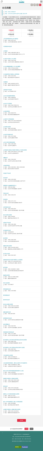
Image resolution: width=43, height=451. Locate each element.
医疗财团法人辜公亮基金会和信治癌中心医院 (14, 347)
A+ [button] (34, 5)
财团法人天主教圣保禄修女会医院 (11, 394)
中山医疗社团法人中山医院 (9, 58)
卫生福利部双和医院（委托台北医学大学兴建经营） (15, 363)
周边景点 (31, 30)
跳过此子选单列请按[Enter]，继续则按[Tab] (29, 5)
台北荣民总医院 (7, 126)
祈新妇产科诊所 (7, 222)
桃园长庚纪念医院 (7, 245)
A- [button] (32, 5)
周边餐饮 (31, 34)
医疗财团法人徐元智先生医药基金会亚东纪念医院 (15, 339)
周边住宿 (11, 34)
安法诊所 (5, 177)
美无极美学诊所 (7, 230)
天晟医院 (5, 82)
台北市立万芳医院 (7, 103)
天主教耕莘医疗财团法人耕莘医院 (11, 74)
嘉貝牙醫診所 (6, 324)
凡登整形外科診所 (7, 46)
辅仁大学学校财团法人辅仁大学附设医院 (12, 401)
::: (2, 432)
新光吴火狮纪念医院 (8, 304)
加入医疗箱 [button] (40, 5)
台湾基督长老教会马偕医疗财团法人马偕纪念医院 (15, 150)
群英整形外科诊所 (7, 318)
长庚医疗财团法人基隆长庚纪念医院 (11, 409)
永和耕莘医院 (6, 165)
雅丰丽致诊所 (6, 295)
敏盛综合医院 (6, 275)
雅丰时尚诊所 (6, 299)
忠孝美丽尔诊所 (7, 207)
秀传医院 (5, 199)
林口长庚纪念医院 (7, 214)
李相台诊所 (6, 193)
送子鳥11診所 (6, 253)
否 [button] (32, 428)
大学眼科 (5, 51)
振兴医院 (5, 238)
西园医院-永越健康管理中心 (9, 185)
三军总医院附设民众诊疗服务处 (10, 38)
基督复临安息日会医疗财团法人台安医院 (12, 259)
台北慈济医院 (6, 111)
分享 (37, 5)
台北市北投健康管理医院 (9, 95)
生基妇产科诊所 (7, 173)
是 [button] (26, 428)
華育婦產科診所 (7, 289)
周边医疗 (11, 30)
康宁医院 (5, 267)
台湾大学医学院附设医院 (9, 142)
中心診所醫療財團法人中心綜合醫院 (11, 66)
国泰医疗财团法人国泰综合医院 (10, 378)
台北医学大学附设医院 (8, 119)
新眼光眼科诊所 (7, 312)
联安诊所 (5, 386)
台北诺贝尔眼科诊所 (8, 134)
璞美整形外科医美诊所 (8, 332)
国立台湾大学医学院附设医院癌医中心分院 (13, 370)
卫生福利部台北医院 (8, 355)
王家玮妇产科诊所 (7, 89)
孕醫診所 (5, 157)
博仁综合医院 (6, 283)
